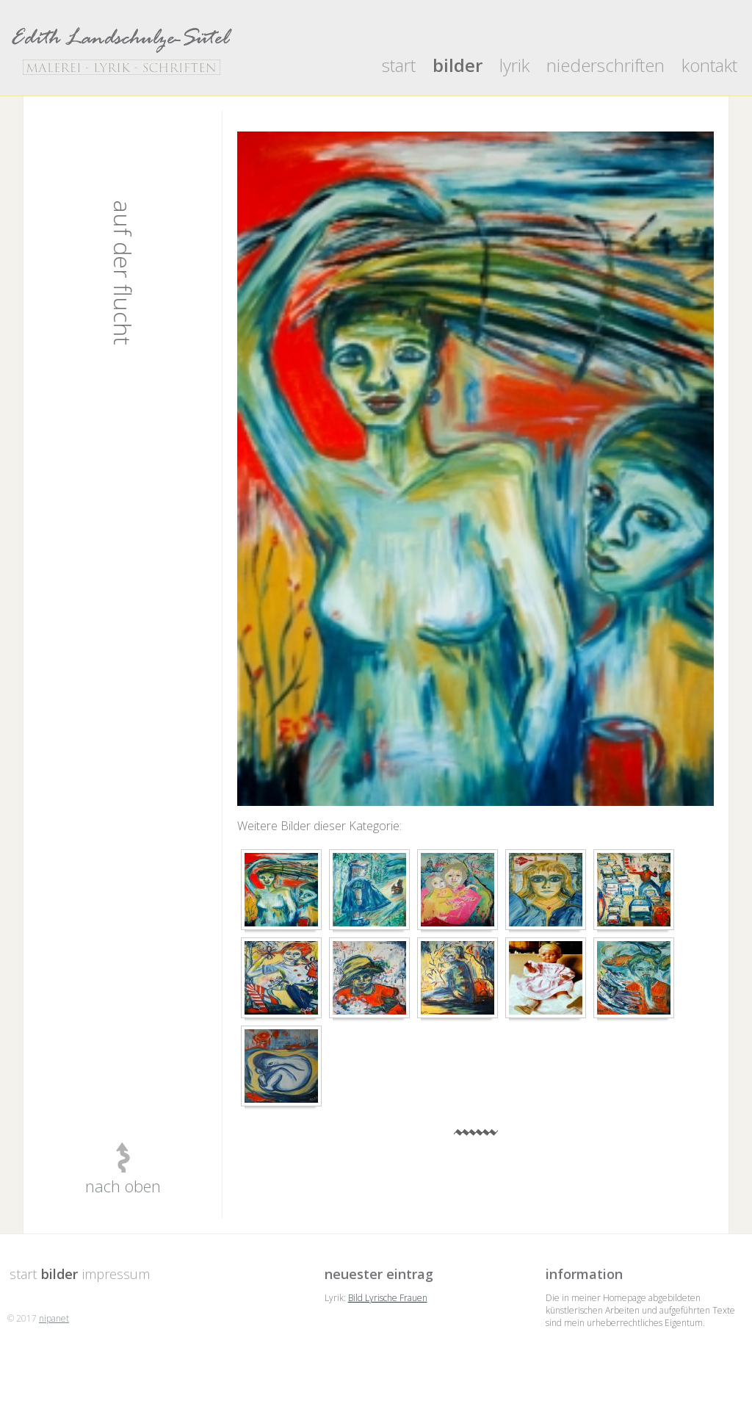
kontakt (709, 65)
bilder (457, 65)
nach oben (123, 1186)
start (399, 65)
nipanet (54, 1318)
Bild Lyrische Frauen (387, 1298)
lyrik (514, 65)
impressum (116, 1274)
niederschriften (605, 65)
